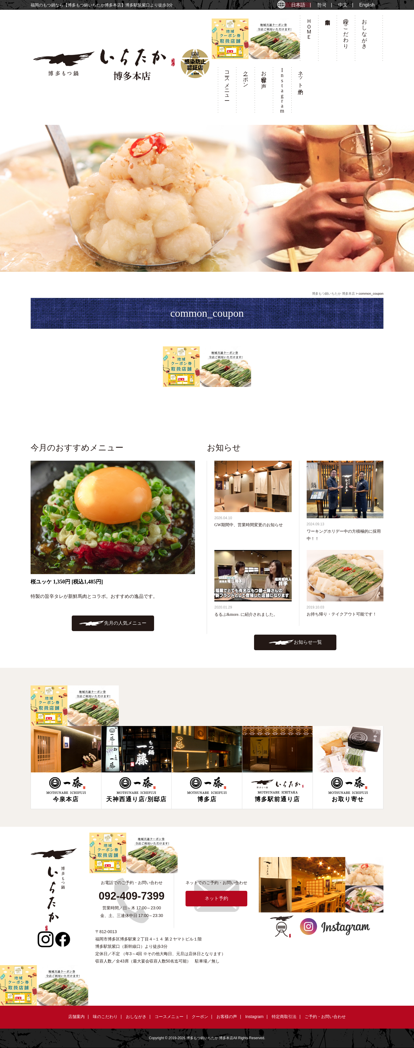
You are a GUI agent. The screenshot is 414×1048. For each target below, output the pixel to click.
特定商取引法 (284, 1016)
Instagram (254, 1016)
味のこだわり (346, 31)
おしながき (364, 31)
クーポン (245, 76)
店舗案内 (327, 40)
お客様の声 (264, 73)
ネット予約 (300, 76)
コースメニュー (227, 82)
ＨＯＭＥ (309, 26)
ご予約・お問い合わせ (325, 1016)
